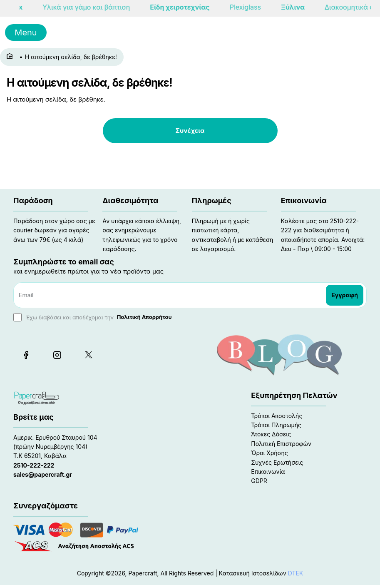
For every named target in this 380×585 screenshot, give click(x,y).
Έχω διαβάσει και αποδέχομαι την (93, 317)
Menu (26, 32)
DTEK (295, 573)
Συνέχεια (190, 130)
